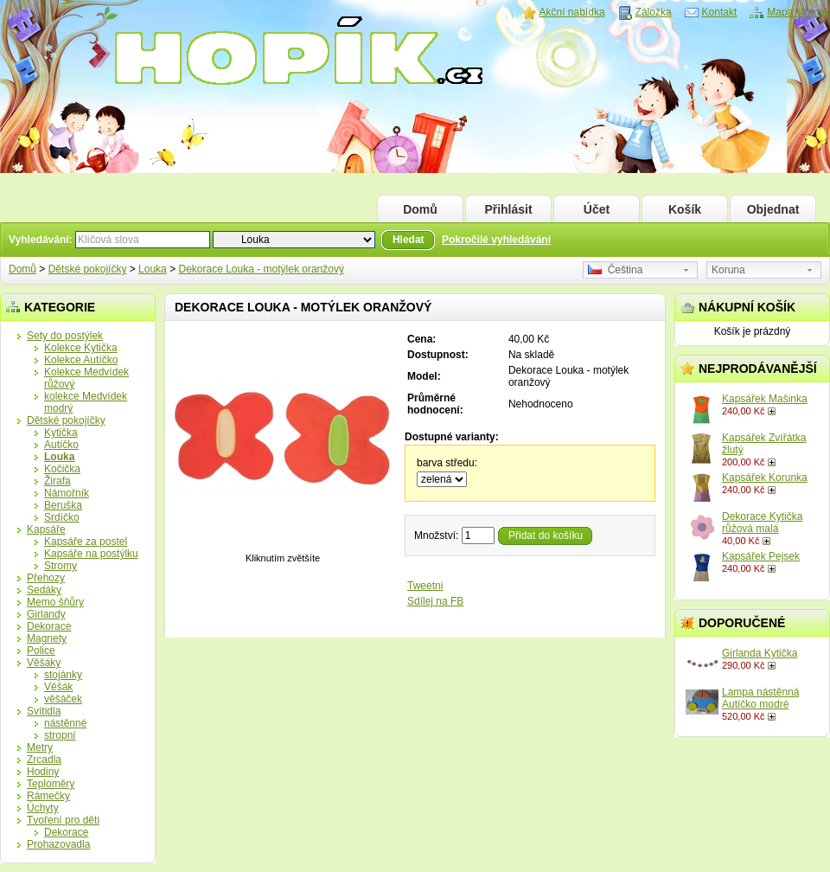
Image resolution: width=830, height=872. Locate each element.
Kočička (62, 469)
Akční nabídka (572, 12)
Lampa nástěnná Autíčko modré (760, 698)
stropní (60, 735)
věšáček (63, 699)
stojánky (63, 675)
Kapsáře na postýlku (91, 554)
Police (41, 650)
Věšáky (44, 663)
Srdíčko (62, 517)
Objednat (773, 209)
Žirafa (57, 481)
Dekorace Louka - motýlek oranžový (260, 269)
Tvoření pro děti (63, 820)
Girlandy (46, 614)
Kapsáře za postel (85, 541)
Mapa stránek (798, 12)
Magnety (47, 638)
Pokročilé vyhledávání (496, 240)
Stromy (60, 566)
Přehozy (46, 578)
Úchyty (43, 808)
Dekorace (49, 626)
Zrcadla (44, 759)
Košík (684, 209)
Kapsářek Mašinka (765, 399)
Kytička (61, 432)
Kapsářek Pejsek (761, 556)
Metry (40, 747)
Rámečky (48, 796)
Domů (420, 209)
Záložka (653, 12)
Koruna (728, 270)
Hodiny (43, 772)
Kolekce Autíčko (81, 360)
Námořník (66, 493)
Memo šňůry (55, 602)
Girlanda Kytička (759, 653)
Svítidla (44, 711)
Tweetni (425, 586)
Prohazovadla (58, 844)
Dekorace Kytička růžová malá (762, 522)
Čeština (615, 270)
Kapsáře (46, 529)
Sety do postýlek (65, 336)
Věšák (58, 687)
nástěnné (65, 723)
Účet (597, 209)
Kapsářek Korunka (765, 477)
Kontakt (719, 12)
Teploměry (50, 784)
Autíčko (61, 445)
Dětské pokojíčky (87, 269)
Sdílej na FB (435, 601)
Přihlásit (508, 209)
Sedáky (44, 590)
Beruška (63, 505)
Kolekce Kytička (81, 348)
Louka (152, 269)
